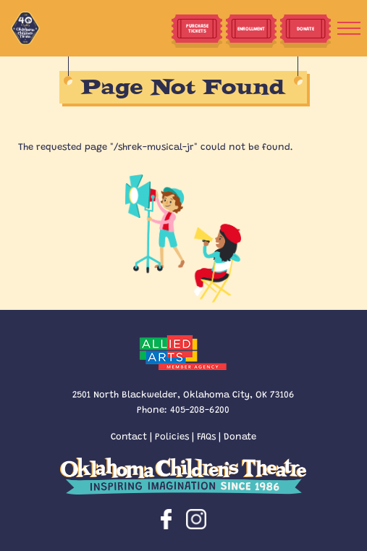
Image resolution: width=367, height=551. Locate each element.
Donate (240, 435)
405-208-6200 (199, 409)
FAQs (206, 435)
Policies (172, 435)
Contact (129, 435)
